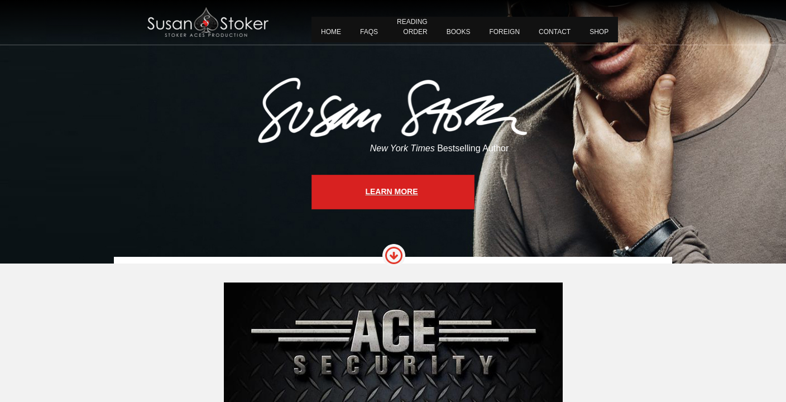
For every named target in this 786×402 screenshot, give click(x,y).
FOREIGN (504, 32)
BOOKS (459, 32)
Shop (599, 32)
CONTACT (555, 32)
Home (331, 32)
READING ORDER (412, 27)
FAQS (369, 32)
